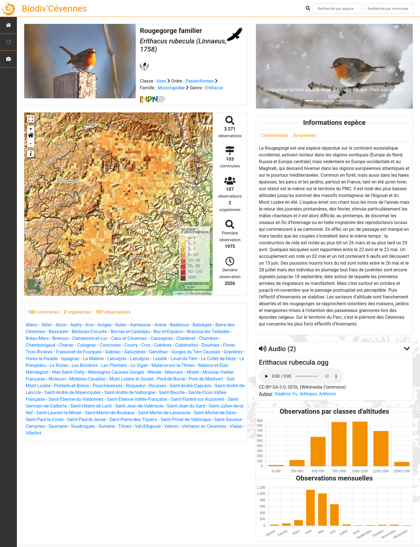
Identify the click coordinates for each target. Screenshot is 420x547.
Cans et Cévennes (129, 338)
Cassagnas (161, 338)
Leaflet (179, 293)
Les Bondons (85, 365)
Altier (46, 324)
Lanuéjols (117, 358)
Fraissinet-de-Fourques (79, 352)
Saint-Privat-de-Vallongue (186, 419)
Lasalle (160, 358)
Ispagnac (70, 358)
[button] (30, 136)
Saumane (57, 426)
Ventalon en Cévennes (204, 426)
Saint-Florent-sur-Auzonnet (197, 399)
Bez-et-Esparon (168, 331)
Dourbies (210, 345)
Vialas (236, 426)
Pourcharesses (108, 385)
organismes (77, 312)
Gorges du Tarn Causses (195, 352)
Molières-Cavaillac (87, 379)
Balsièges (202, 324)
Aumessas (140, 324)
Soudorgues (83, 426)
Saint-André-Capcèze (190, 385)
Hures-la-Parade (42, 358)
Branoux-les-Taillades (208, 331)
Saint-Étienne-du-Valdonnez (75, 399)
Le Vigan (139, 365)
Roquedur (135, 385)
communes (43, 312)
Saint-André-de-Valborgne (129, 392)
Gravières (233, 352)
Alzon (61, 324)
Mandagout (37, 372)
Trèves (125, 426)
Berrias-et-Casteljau (130, 331)
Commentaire (274, 135)
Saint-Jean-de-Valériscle (139, 406)
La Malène (93, 358)
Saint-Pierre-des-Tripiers (133, 419)
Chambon (208, 338)
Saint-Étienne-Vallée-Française (137, 399)
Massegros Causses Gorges (116, 372)
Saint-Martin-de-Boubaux (109, 412)
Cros (145, 345)
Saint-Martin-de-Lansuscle (164, 412)
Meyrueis (174, 372)
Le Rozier (59, 365)
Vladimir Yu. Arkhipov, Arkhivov (305, 394)
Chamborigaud (40, 345)
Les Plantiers (114, 365)
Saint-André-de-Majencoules (73, 392)
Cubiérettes (186, 345)
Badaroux (179, 324)
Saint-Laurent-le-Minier (58, 412)
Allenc (32, 324)
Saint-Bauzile (172, 392)
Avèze (160, 324)
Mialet (192, 372)
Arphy (76, 324)
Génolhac (158, 352)
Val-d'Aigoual (148, 426)
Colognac (86, 345)
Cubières (163, 345)
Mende (154, 372)
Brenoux (60, 338)
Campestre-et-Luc (90, 338)
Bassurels (58, 331)
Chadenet (185, 338)
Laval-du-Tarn (183, 358)
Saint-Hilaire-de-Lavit (91, 406)
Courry (131, 345)
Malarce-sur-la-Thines (173, 365)
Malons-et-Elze (213, 365)
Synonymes (304, 135)
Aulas (120, 324)
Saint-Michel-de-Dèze (215, 412)
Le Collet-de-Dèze (218, 358)
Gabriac (113, 352)
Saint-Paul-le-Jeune (86, 419)
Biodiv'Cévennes (54, 8)
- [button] (30, 143)
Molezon (57, 379)
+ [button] (30, 129)
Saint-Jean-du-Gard (186, 406)
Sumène (106, 426)
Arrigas (104, 324)
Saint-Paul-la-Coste (45, 419)
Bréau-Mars (37, 338)
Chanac (66, 345)
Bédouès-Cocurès (89, 331)
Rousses (157, 385)
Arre (89, 324)
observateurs (112, 312)
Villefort (33, 433)
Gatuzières (135, 352)
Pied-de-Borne (171, 379)
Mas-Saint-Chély (68, 372)
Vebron (171, 426)
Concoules (110, 345)
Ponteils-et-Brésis (71, 385)
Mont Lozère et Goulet (131, 379)
